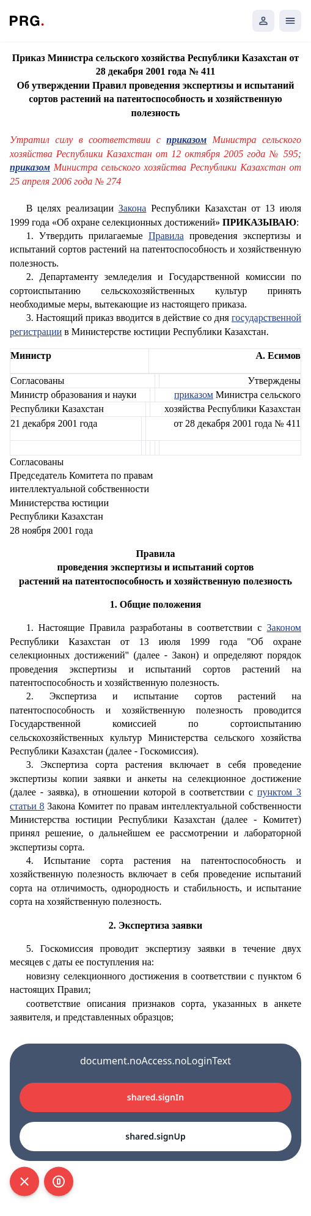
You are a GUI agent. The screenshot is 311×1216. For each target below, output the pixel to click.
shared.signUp (155, 1136)
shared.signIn (155, 1097)
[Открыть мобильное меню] (290, 21)
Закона (133, 208)
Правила (166, 235)
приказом (186, 139)
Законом (284, 627)
